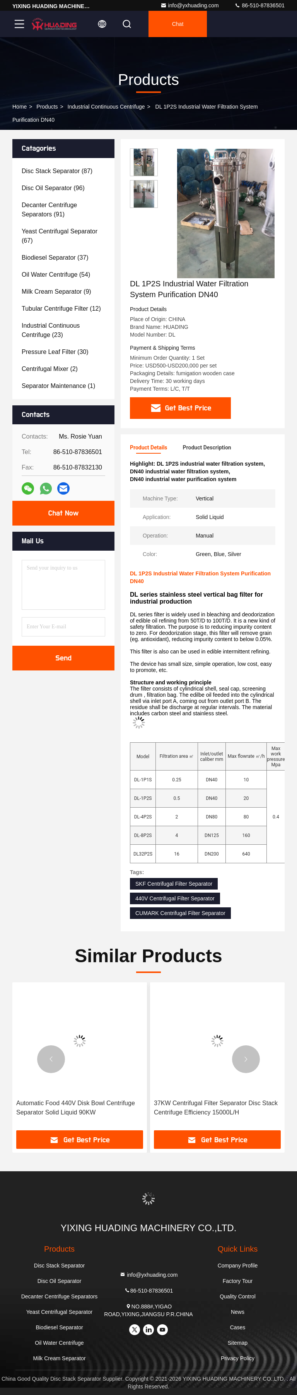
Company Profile (238, 1265)
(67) (59, 236)
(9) (56, 291)
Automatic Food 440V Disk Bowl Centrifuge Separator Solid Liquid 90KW (75, 1108)
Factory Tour (238, 1281)
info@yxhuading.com (189, 5)
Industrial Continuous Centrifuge (106, 107)
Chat (178, 24)
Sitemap (238, 1343)
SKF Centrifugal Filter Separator (173, 884)
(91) (49, 210)
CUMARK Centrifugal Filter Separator (180, 913)
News (237, 1312)
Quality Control (238, 1296)
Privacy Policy (237, 1358)
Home (19, 107)
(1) (58, 386)
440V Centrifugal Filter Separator (175, 898)
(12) (61, 308)
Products (47, 107)
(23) (51, 330)
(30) (55, 352)
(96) (53, 188)
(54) (56, 274)
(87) (57, 171)
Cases (238, 1327)
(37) (55, 257)
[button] (51, 1059)
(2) (50, 369)
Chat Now (63, 513)
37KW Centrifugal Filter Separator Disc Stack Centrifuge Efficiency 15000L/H (216, 1108)
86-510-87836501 (259, 5)
